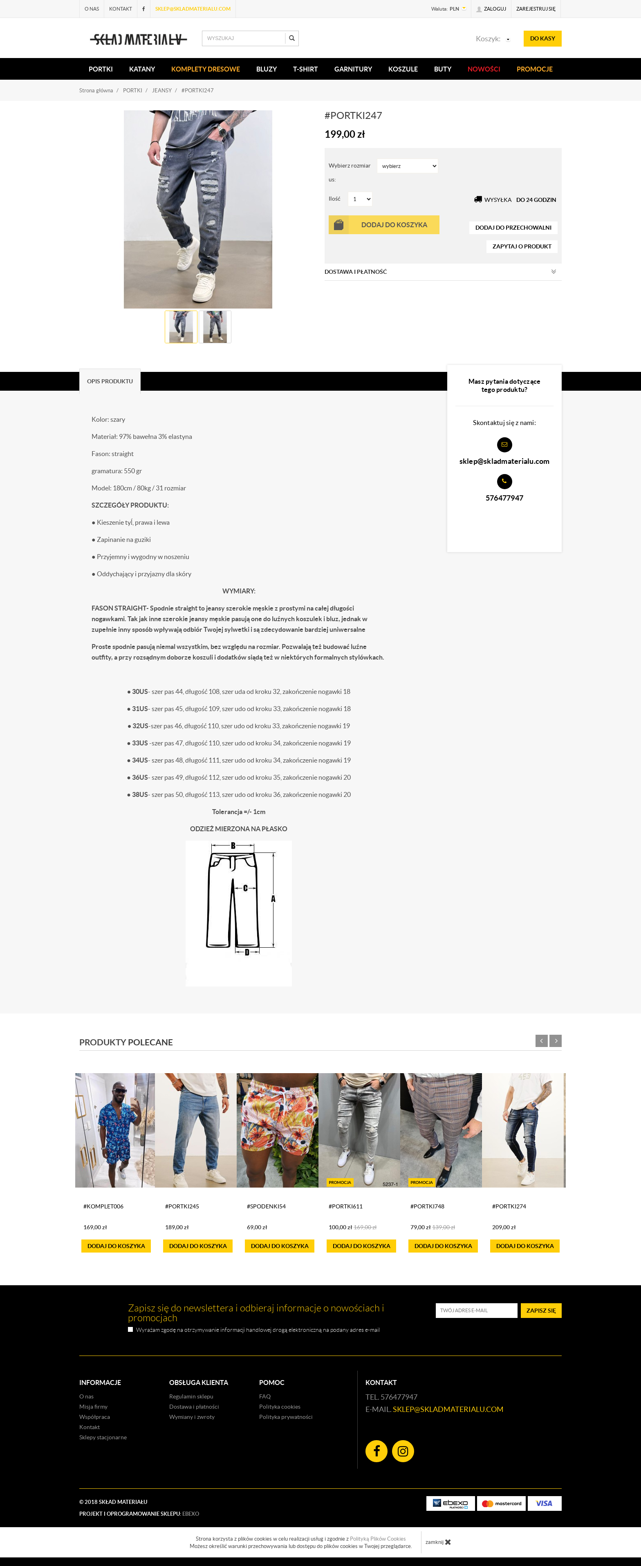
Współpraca (94, 1417)
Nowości (484, 69)
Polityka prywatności (286, 1417)
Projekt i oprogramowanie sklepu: (139, 1514)
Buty (442, 69)
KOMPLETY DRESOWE (205, 69)
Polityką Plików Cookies (378, 1539)
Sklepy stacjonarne (103, 1437)
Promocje (535, 69)
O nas (92, 8)
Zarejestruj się (536, 8)
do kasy (542, 38)
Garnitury (353, 69)
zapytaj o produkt (522, 246)
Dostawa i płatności (194, 1406)
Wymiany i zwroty (192, 1417)
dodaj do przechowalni (513, 227)
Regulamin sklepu (191, 1396)
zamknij (438, 1542)
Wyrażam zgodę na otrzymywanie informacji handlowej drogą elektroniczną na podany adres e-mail (258, 1330)
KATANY (142, 69)
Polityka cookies (279, 1406)
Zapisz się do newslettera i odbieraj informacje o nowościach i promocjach (256, 1313)
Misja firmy (93, 1406)
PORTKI (101, 69)
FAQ (265, 1396)
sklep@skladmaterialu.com (193, 8)
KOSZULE (403, 69)
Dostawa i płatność (440, 272)
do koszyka (116, 1246)
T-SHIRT (305, 69)
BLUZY (266, 69)
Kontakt (120, 8)
